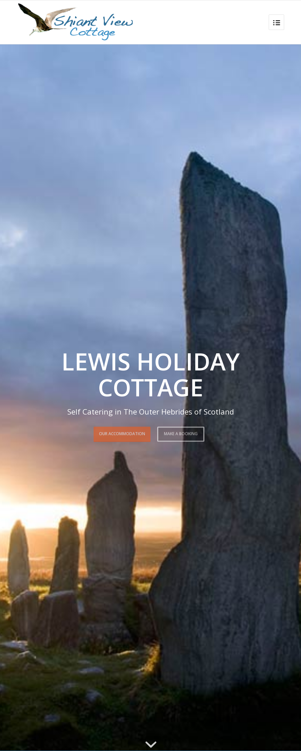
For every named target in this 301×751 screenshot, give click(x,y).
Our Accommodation (122, 432)
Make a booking (181, 432)
